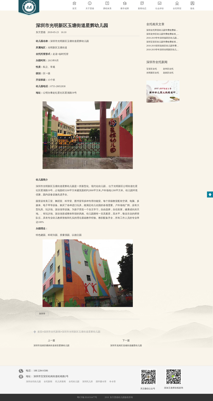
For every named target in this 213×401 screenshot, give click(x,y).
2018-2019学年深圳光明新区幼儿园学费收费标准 (162, 50)
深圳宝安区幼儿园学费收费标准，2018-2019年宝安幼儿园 (162, 42)
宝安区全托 (151, 69)
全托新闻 (48, 381)
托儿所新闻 (60, 381)
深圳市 (42, 314)
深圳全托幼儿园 (33, 381)
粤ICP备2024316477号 (87, 397)
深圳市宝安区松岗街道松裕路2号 (51, 376)
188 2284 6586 (41, 370)
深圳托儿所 (87, 381)
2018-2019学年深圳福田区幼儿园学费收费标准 (162, 38)
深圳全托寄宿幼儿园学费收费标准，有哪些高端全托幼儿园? (162, 30)
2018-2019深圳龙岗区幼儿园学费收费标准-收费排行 (162, 46)
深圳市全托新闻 (52, 331)
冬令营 (112, 381)
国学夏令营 (101, 381)
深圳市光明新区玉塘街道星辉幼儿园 (81, 331)
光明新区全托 (152, 73)
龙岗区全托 (168, 73)
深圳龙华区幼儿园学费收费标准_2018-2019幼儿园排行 (162, 34)
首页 (39, 331)
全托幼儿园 (74, 381)
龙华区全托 (168, 69)
